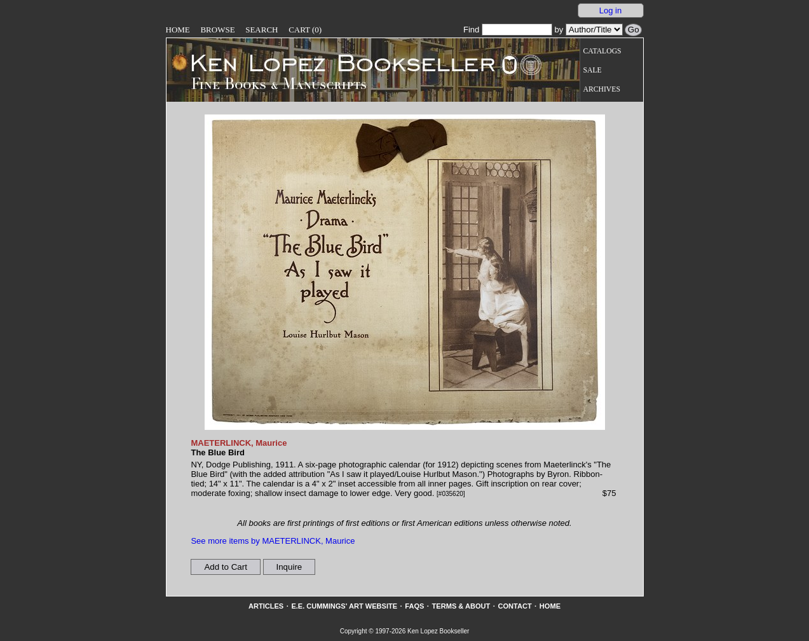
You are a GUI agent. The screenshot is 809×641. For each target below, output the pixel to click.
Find (507, 29)
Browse (217, 29)
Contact (514, 606)
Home (178, 29)
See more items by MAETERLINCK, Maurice (273, 541)
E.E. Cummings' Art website (344, 606)
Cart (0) (305, 29)
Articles (265, 606)
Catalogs (602, 51)
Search (261, 29)
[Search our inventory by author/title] (594, 30)
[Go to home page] (334, 62)
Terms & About (461, 606)
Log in (610, 10)
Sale (592, 70)
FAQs (414, 606)
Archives (601, 89)
